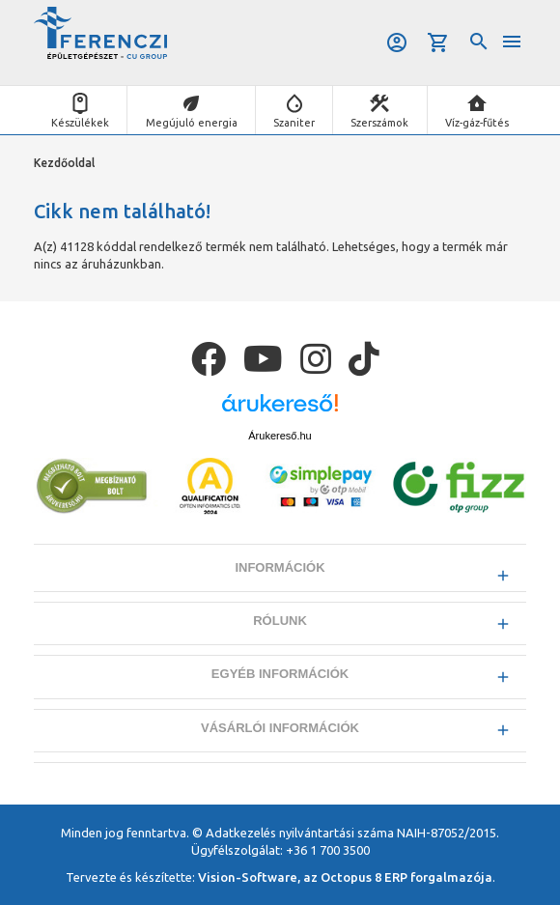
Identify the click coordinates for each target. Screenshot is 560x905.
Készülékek (80, 122)
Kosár (438, 42)
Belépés (396, 42)
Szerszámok (379, 122)
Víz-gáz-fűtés (477, 122)
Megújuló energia (192, 122)
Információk (279, 567)
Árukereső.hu (279, 435)
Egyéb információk (280, 673)
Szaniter (294, 122)
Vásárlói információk (280, 728)
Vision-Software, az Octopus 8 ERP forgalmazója (345, 877)
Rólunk (280, 620)
